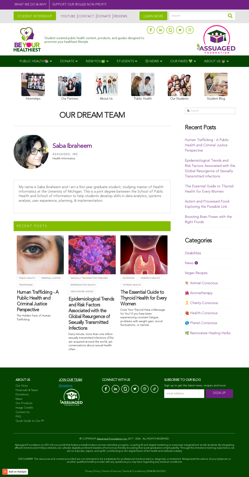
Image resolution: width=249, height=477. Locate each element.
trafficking (26, 285)
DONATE (104, 16)
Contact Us (23, 412)
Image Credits (24, 407)
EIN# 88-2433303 (156, 471)
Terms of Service (111, 471)
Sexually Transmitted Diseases (89, 278)
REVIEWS (120, 16)
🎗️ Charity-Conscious (201, 303)
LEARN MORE (153, 16)
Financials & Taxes (27, 390)
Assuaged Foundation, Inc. (112, 439)
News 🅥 (191, 263)
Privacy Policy (92, 471)
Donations (22, 394)
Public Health (27, 278)
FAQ (18, 416)
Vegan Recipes (196, 273)
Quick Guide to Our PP (30, 421)
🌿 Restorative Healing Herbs (208, 333)
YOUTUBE (68, 16)
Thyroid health (132, 285)
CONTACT (86, 16)
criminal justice (50, 278)
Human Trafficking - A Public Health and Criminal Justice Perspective (207, 145)
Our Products (24, 403)
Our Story (22, 385)
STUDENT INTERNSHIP (35, 16)
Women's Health (150, 278)
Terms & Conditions (134, 471)
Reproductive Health (83, 285)
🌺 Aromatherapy (198, 293)
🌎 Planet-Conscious (201, 323)
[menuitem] (35, 61)
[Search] (202, 15)
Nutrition (128, 278)
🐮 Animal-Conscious (201, 283)
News (19, 399)
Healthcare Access (82, 292)
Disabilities (193, 253)
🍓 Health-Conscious (201, 313)
